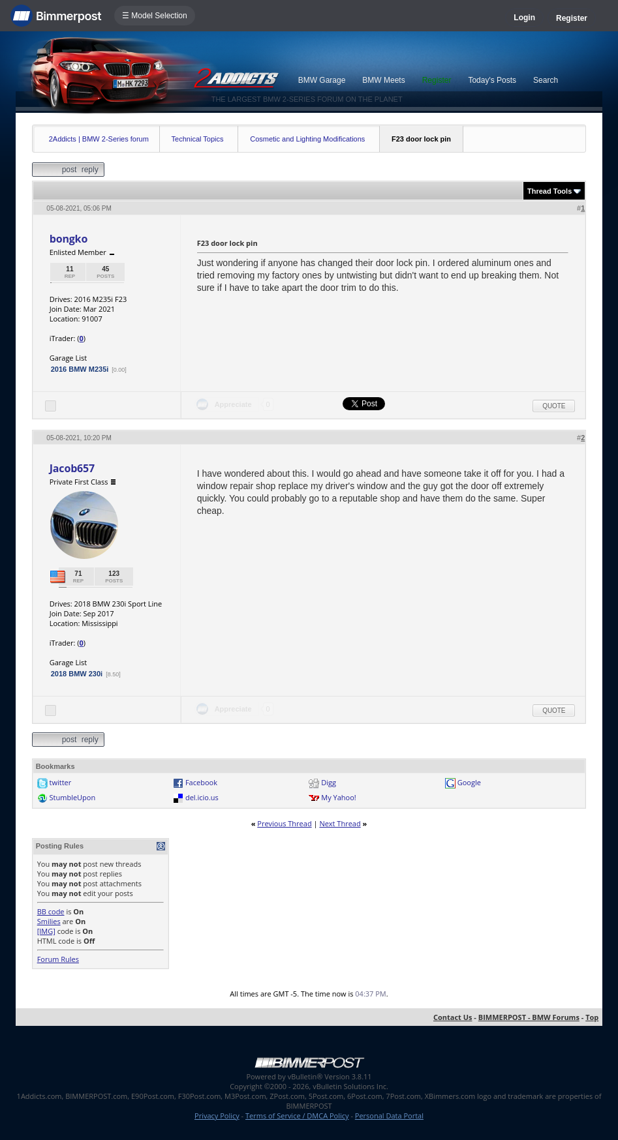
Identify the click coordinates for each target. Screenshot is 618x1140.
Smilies (49, 921)
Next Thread (339, 823)
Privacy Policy (216, 1115)
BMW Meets (383, 80)
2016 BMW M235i (80, 369)
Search (545, 80)
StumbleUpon (73, 797)
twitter (61, 782)
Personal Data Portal (389, 1115)
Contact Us (452, 1017)
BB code (51, 911)
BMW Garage (322, 80)
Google (469, 782)
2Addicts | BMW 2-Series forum (99, 139)
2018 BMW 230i (76, 674)
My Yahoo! (338, 797)
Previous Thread (284, 823)
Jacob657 (72, 468)
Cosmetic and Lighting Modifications (307, 139)
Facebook (201, 782)
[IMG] (46, 931)
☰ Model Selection (154, 15)
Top (591, 1017)
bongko (68, 239)
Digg (328, 782)
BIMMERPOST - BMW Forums (528, 1017)
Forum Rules (58, 959)
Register (571, 18)
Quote (553, 406)
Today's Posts (492, 80)
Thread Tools (549, 191)
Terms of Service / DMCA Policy (297, 1115)
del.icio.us (202, 797)
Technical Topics (198, 139)
